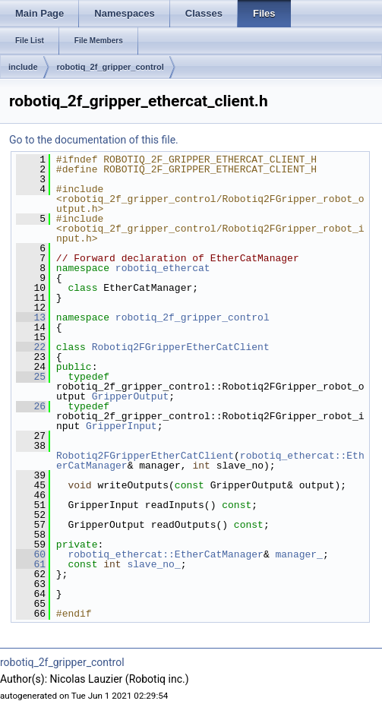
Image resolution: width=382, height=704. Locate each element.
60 (31, 554)
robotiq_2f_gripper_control (110, 66)
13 (31, 317)
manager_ (298, 554)
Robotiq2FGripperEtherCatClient (181, 347)
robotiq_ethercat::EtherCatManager (165, 554)
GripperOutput (130, 396)
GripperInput (121, 426)
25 (31, 377)
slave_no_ (153, 564)
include (23, 66)
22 (31, 347)
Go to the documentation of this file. (93, 140)
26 (31, 406)
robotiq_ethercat (162, 268)
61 (31, 564)
